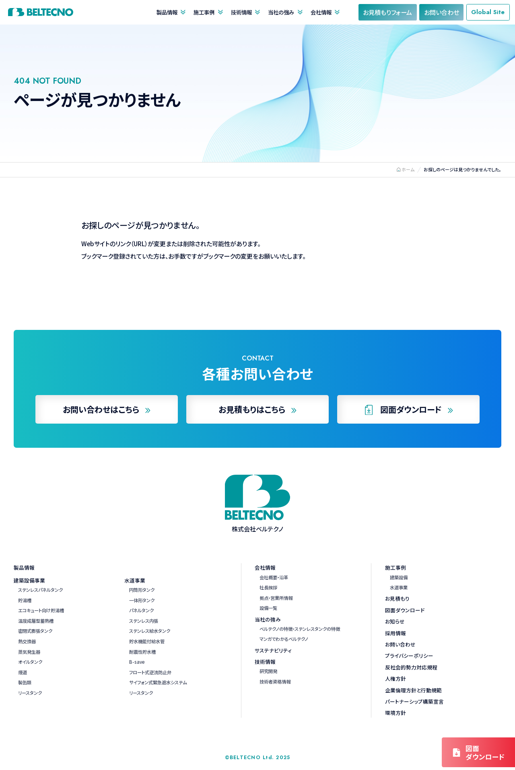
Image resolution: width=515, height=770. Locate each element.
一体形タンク (141, 600)
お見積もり (397, 598)
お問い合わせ (400, 644)
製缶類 (24, 682)
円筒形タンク (141, 590)
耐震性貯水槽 (142, 652)
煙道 (22, 672)
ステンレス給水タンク (149, 631)
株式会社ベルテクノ (40, 12)
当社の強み (281, 12)
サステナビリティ (273, 650)
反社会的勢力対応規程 (411, 667)
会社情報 (321, 12)
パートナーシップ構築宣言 (414, 701)
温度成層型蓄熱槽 (36, 621)
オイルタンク (30, 662)
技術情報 (241, 12)
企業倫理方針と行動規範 (413, 690)
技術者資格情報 (275, 681)
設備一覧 (268, 608)
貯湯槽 (24, 600)
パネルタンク (141, 610)
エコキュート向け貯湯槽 (41, 610)
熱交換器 (27, 641)
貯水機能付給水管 (147, 641)
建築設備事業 (29, 580)
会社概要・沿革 (274, 577)
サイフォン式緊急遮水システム (158, 682)
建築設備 (399, 577)
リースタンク (30, 693)
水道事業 (134, 580)
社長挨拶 (268, 587)
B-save (137, 662)
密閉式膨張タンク (35, 631)
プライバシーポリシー (409, 655)
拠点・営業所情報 (276, 598)
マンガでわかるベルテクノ (284, 639)
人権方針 (395, 678)
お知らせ (395, 621)
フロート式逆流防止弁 (150, 672)
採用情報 (395, 633)
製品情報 (167, 12)
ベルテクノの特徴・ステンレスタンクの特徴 (300, 629)
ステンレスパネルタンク (40, 590)
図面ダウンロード (404, 610)
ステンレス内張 (143, 621)
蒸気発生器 (29, 652)
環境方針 (395, 712)
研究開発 (268, 671)
